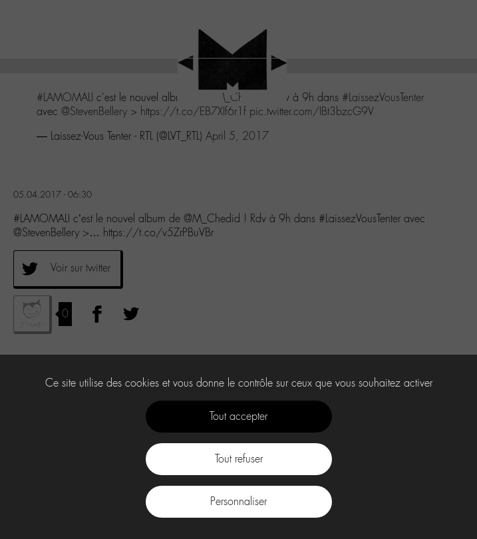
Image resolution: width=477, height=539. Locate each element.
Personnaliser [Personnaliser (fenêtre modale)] (238, 501)
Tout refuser (239, 459)
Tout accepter (238, 416)
